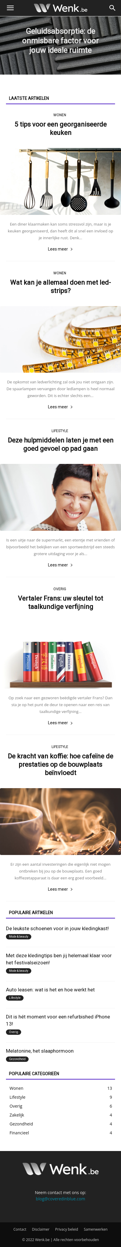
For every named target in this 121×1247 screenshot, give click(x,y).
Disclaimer (40, 1229)
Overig (59, 589)
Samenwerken (96, 1229)
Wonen (59, 115)
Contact (19, 1229)
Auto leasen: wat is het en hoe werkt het (50, 990)
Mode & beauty (18, 936)
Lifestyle (60, 431)
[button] (10, 8)
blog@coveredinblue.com (60, 1199)
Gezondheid (17, 1059)
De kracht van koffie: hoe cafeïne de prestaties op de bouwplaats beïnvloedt (60, 764)
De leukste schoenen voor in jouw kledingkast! (57, 928)
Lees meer (60, 249)
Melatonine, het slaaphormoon (40, 1051)
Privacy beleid (66, 1229)
